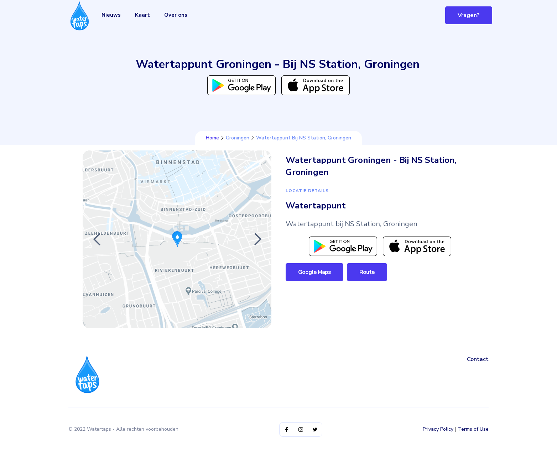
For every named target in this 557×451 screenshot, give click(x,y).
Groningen (237, 138)
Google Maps (314, 272)
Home (212, 138)
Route (367, 272)
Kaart (142, 14)
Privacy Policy (438, 429)
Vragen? (469, 15)
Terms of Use (473, 429)
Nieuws (111, 14)
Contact (478, 359)
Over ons (175, 14)
